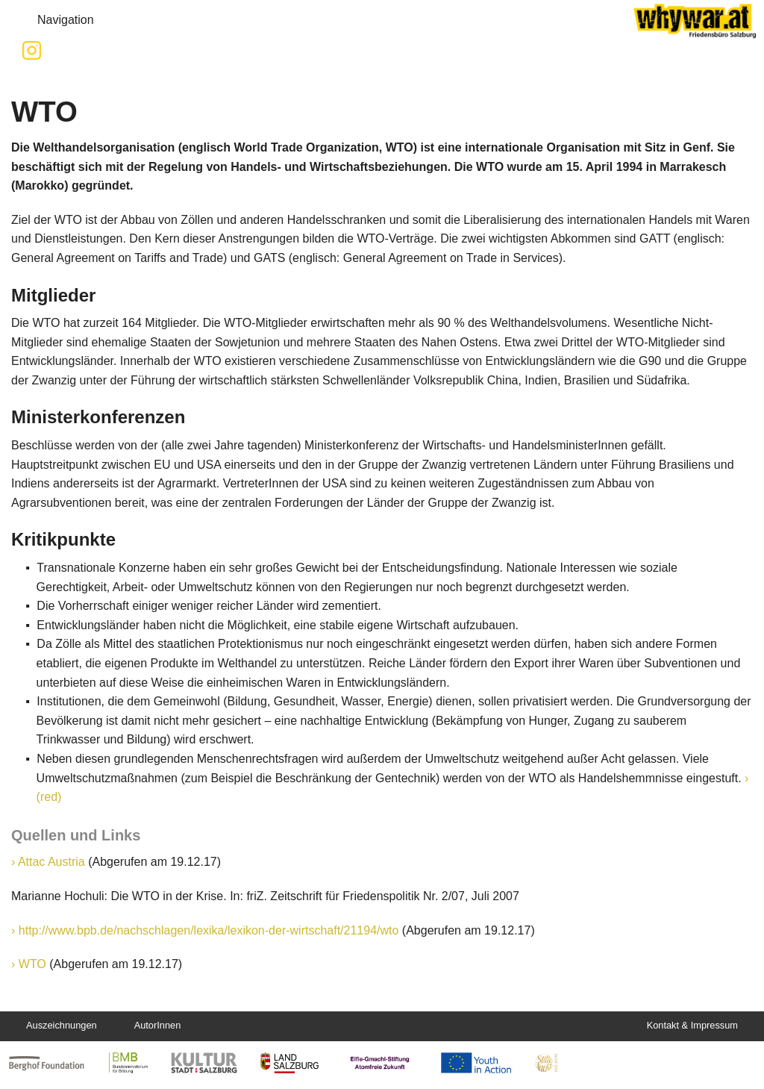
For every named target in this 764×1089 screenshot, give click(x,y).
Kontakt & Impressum (692, 1025)
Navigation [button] (53, 20)
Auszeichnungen (61, 1025)
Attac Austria (51, 861)
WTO (32, 964)
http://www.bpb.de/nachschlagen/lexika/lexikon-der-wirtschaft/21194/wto (209, 930)
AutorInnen (157, 1025)
